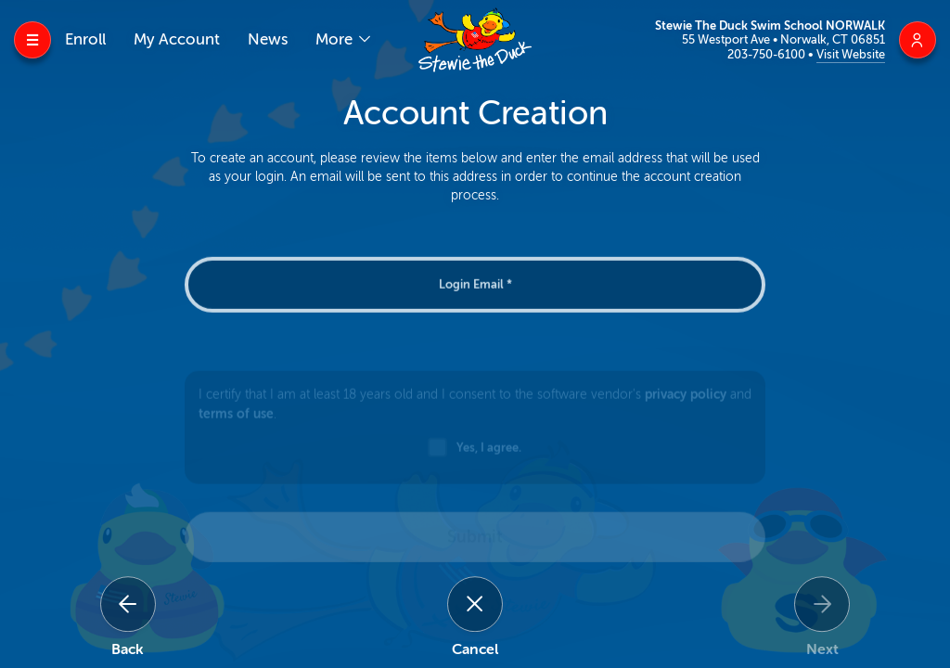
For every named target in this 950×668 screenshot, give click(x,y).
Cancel (475, 649)
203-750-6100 (767, 54)
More (335, 39)
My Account (177, 39)
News (268, 39)
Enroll (85, 39)
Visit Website (850, 54)
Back (127, 649)
